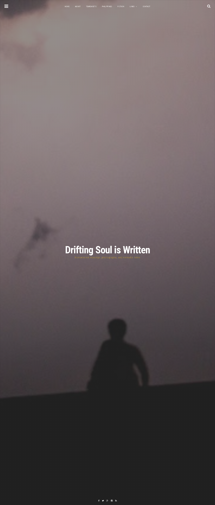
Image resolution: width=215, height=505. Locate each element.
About (78, 7)
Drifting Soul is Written (107, 250)
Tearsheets (91, 7)
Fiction (121, 7)
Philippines (107, 7)
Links (132, 7)
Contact (146, 7)
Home (67, 7)
